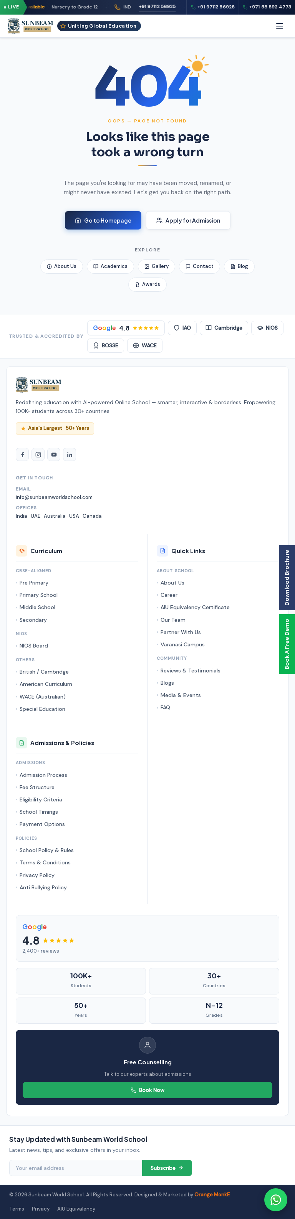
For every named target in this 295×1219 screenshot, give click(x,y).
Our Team (173, 619)
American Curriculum (46, 684)
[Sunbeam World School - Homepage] (30, 26)
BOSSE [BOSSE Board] (105, 345)
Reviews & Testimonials (190, 670)
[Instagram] (38, 454)
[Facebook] (22, 454)
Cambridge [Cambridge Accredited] (224, 327)
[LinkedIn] (69, 454)
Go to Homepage (103, 220)
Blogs (167, 682)
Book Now (147, 1090)
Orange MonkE (212, 1194)
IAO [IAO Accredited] (182, 327)
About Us (61, 266)
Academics (110, 266)
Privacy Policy (37, 875)
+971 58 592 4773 (267, 7)
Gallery (156, 266)
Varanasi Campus (183, 644)
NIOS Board (34, 645)
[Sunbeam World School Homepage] (38, 385)
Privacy (41, 1209)
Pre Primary (34, 582)
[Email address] (75, 1168)
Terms (16, 1209)
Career (169, 594)
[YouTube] (53, 454)
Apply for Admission (188, 220)
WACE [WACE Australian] (145, 345)
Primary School (39, 594)
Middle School (37, 607)
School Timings (39, 811)
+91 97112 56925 (177, 6)
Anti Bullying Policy (43, 887)
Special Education (42, 708)
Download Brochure (287, 578)
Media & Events (181, 695)
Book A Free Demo (287, 644)
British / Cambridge (44, 671)
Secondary (33, 619)
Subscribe (167, 1167)
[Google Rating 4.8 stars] (126, 328)
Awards (147, 284)
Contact (200, 266)
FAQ (165, 707)
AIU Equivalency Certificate (195, 607)
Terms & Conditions (45, 862)
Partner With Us (181, 632)
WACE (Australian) (43, 696)
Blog (239, 266)
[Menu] (279, 26)
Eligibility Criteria (41, 799)
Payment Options (42, 824)
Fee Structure (37, 787)
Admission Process (43, 774)
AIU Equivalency (76, 1209)
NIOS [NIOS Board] (267, 327)
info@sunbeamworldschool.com (54, 497)
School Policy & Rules (47, 850)
